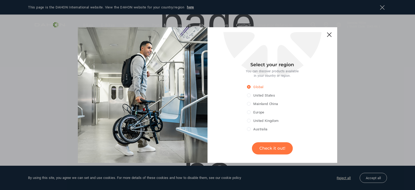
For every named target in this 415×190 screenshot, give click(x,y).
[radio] (268, 87)
